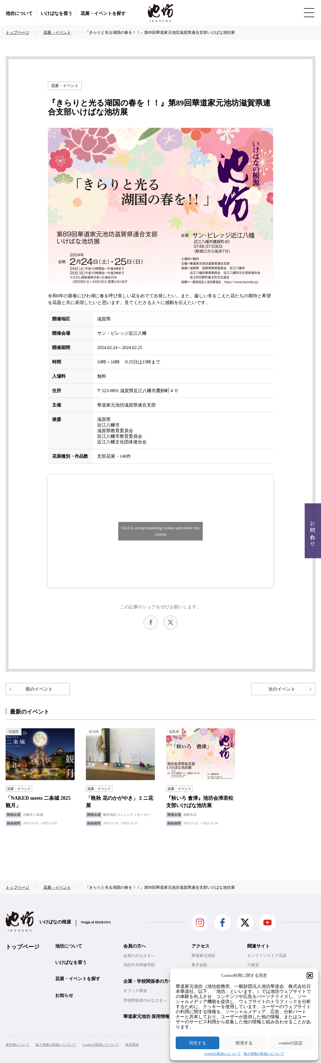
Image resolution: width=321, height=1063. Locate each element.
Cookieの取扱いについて (222, 1054)
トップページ (22, 947)
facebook (151, 622)
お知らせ (64, 995)
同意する (197, 1043)
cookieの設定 (291, 1043)
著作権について (17, 1045)
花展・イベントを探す (103, 13)
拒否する (244, 1043)
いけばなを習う (56, 13)
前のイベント (39, 689)
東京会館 (199, 965)
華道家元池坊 (203, 955)
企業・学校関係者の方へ (148, 981)
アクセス (200, 946)
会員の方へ (134, 946)
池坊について (19, 13)
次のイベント (281, 689)
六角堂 (253, 965)
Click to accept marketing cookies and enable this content (160, 531)
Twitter (170, 622)
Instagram (199, 922)
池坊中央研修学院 (139, 965)
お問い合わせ (312, 530)
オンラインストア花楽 (267, 955)
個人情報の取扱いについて (264, 1054)
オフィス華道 (135, 991)
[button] (310, 975)
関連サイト (258, 946)
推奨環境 (132, 1045)
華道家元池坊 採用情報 (146, 1016)
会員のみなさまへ (139, 955)
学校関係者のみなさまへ (145, 1000)
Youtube (267, 922)
